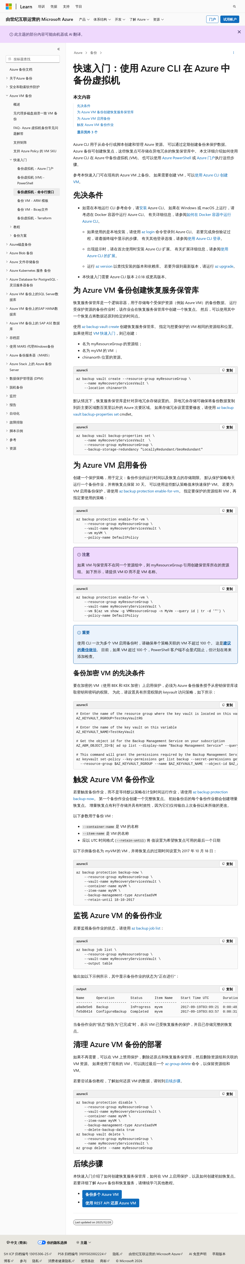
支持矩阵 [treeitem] (20, 142)
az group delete (178, 1063)
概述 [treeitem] (16, 104)
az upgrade (224, 266)
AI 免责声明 (197, 1254)
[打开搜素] (234, 6)
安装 (143, 207)
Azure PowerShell (176, 157)
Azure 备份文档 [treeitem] (21, 69)
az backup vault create (100, 326)
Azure (78, 52)
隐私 (116, 1254)
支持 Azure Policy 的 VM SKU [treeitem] (34, 151)
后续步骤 (172, 1080)
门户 (212, 19)
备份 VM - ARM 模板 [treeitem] (32, 200)
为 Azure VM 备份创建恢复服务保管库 (105, 112)
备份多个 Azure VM (102, 1194)
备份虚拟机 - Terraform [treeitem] (34, 218)
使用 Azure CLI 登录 (204, 238)
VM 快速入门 (104, 333)
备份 (93, 52)
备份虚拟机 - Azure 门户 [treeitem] (35, 168)
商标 (103, 1260)
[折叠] (59, 49)
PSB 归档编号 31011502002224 (81, 1254)
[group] (155, 739)
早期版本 (219, 1254)
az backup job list (146, 928)
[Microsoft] (9, 6)
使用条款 (87, 1260)
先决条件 (83, 105)
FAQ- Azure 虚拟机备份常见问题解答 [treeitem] (35, 130)
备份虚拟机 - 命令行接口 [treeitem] (35, 192)
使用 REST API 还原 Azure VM (110, 1202)
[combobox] (33, 59)
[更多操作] (233, 53)
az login (148, 231)
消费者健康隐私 (60, 1260)
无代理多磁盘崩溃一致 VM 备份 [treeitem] (35, 116)
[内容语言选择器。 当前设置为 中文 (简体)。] (17, 1243)
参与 (23, 1260)
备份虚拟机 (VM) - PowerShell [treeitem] (31, 180)
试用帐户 (230, 19)
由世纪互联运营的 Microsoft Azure (154, 1254)
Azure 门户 (206, 157)
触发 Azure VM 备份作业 (95, 124)
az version (104, 266)
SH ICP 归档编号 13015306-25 (26, 1254)
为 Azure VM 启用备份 (93, 118)
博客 (7, 1260)
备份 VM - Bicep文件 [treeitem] (32, 209)
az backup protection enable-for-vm (149, 490)
